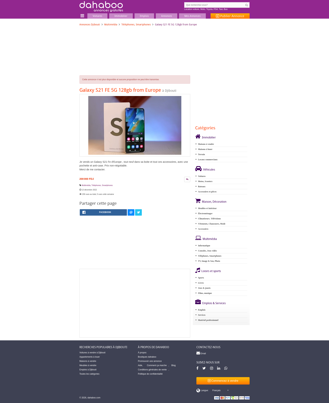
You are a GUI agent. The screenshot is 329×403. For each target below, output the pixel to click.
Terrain (201, 154)
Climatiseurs (204, 218)
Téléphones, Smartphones (136, 24)
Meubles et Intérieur (207, 208)
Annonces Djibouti (89, 24)
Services (201, 315)
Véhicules (209, 169)
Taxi (221, 9)
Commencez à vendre (223, 380)
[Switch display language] (212, 390)
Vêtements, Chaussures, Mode (211, 224)
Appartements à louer (89, 357)
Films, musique (205, 293)
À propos (142, 352)
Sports (201, 277)
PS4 (216, 9)
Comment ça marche (157, 365)
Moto (202, 9)
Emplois (201, 310)
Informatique (204, 245)
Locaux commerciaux (208, 159)
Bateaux (201, 186)
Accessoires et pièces (207, 191)
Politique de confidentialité (150, 374)
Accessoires (203, 229)
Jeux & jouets (204, 288)
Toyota (209, 9)
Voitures (202, 176)
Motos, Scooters (205, 181)
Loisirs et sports (211, 271)
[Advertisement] (134, 303)
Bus (226, 9)
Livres (201, 283)
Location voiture (191, 9)
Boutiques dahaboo (147, 357)
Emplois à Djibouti (87, 369)
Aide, (140, 365)
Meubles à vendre (87, 365)
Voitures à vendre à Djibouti (92, 352)
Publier (230, 16)
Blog (173, 365)
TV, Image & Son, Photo (209, 261)
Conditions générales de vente (152, 369)
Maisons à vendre (206, 144)
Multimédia (110, 24)
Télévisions (216, 218)
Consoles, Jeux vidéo (207, 251)
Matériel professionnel (208, 320)
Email (201, 353)
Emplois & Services (214, 303)
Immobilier (209, 137)
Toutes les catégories (89, 374)
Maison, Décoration (214, 202)
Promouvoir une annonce (150, 361)
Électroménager (205, 213)
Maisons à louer (205, 149)
